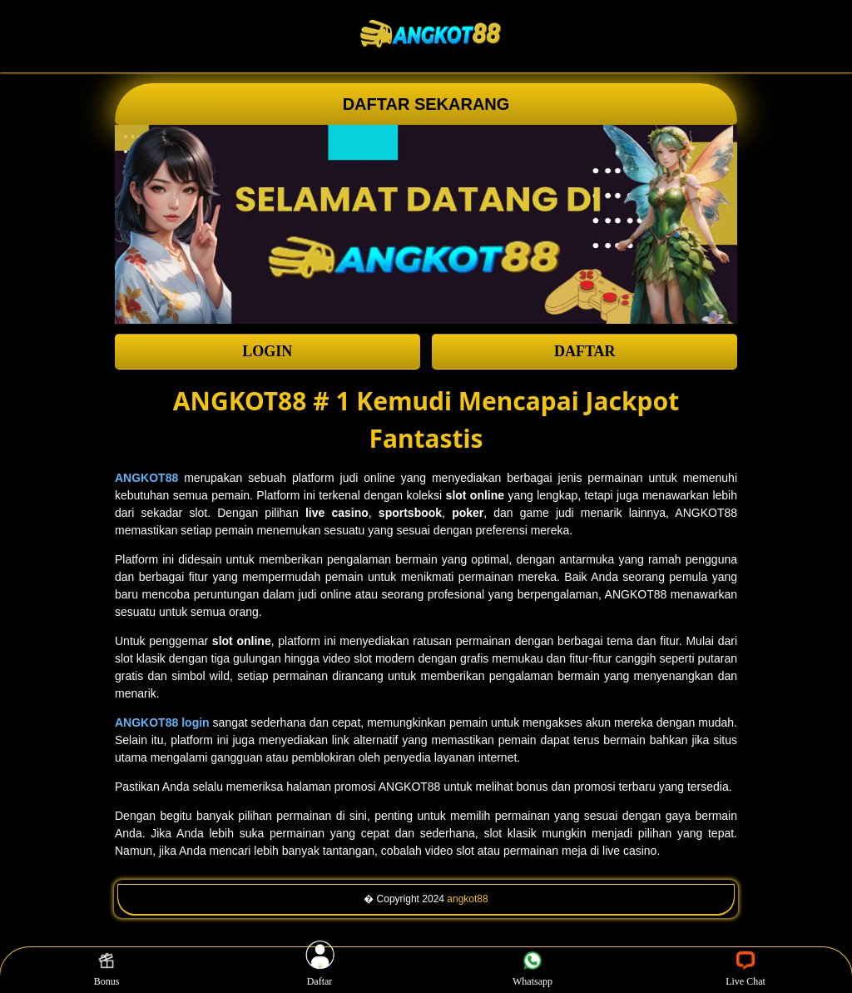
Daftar (319, 969)
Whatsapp (532, 969)
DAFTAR (585, 351)
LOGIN (267, 351)
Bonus (107, 969)
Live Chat (745, 969)
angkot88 (467, 899)
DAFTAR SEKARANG (426, 104)
